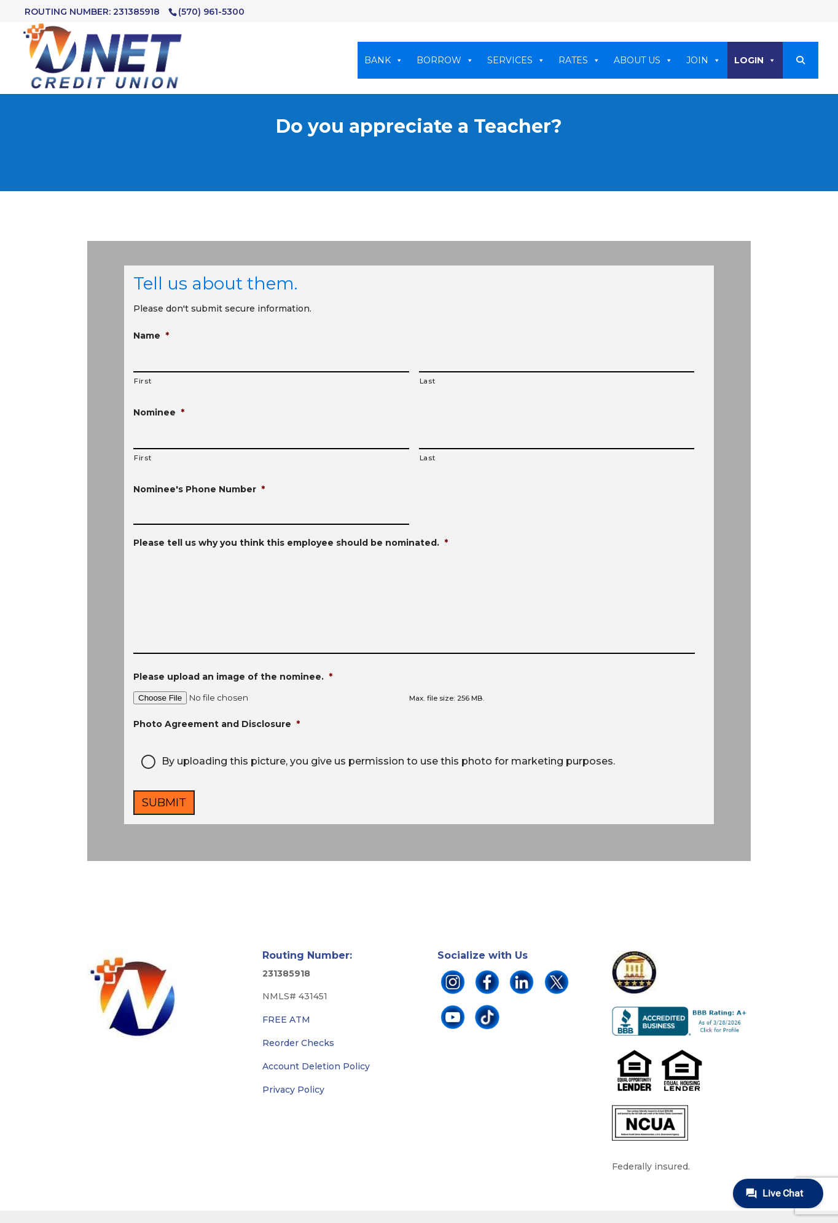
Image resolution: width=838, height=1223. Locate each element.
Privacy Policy (293, 1089)
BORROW (445, 60)
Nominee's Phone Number (199, 489)
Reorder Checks (298, 1042)
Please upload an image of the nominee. (232, 676)
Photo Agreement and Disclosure (216, 723)
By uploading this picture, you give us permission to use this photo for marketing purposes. (388, 761)
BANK (383, 60)
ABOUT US (643, 60)
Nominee (158, 412)
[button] (800, 60)
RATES (579, 60)
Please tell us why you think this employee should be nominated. (290, 542)
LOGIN (755, 60)
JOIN (703, 60)
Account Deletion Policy (316, 1066)
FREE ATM (286, 1019)
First (142, 381)
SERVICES (516, 60)
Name (151, 335)
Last (428, 381)
